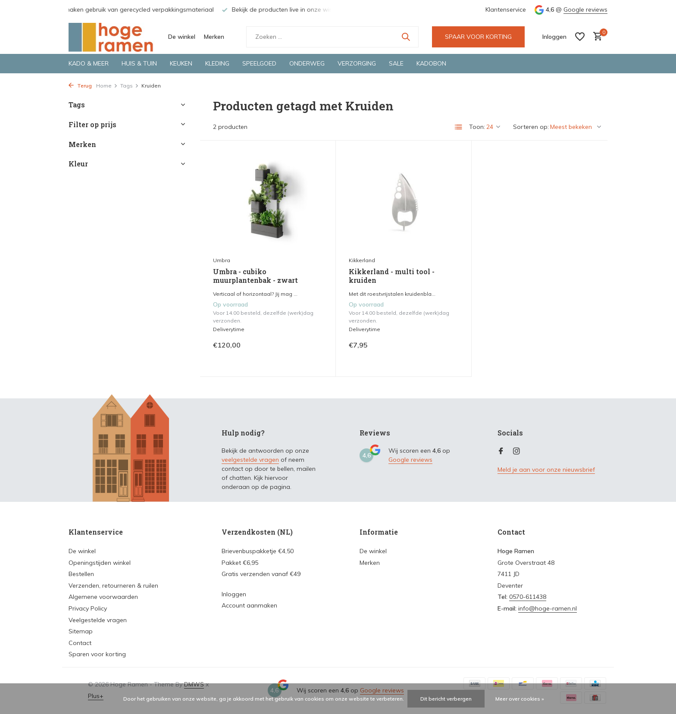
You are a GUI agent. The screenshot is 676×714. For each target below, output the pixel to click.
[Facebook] (501, 451)
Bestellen (81, 574)
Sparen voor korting (97, 654)
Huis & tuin (139, 63)
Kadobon (431, 63)
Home (107, 85)
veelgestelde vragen (250, 459)
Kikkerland (362, 260)
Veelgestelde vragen (98, 620)
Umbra (221, 260)
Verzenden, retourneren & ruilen (113, 585)
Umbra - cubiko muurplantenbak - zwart (255, 276)
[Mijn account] (554, 37)
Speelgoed (259, 63)
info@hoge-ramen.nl (547, 608)
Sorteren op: (531, 127)
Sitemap (81, 631)
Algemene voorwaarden (103, 597)
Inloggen (234, 594)
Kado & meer (89, 63)
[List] (459, 127)
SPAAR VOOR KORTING (478, 37)
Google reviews (585, 9)
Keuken (181, 63)
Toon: (477, 127)
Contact (80, 643)
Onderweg (307, 63)
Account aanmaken (249, 605)
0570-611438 (527, 597)
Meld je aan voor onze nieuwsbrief (546, 469)
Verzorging (357, 63)
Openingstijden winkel (100, 563)
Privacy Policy (88, 608)
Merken (214, 37)
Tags (129, 85)
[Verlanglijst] (580, 36)
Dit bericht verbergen (446, 698)
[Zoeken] (332, 36)
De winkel (181, 37)
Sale (396, 63)
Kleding (217, 63)
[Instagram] (516, 451)
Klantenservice (505, 9)
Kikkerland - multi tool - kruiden (392, 276)
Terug (80, 85)
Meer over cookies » (519, 698)
